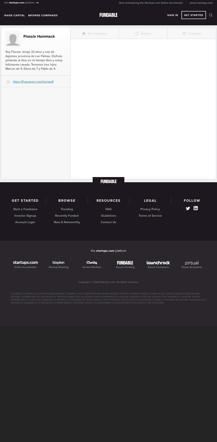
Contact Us (108, 222)
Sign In (172, 15)
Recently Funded (67, 216)
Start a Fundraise (25, 209)
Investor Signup (25, 216)
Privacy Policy (150, 209)
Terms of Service (150, 216)
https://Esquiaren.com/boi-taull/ (33, 82)
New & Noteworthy (67, 222)
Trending (67, 209)
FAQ (108, 209)
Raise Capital (14, 15)
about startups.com (201, 2)
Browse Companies (43, 15)
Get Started (193, 15)
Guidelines (108, 216)
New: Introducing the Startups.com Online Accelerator (151, 2)
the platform (21, 2)
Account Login (25, 222)
